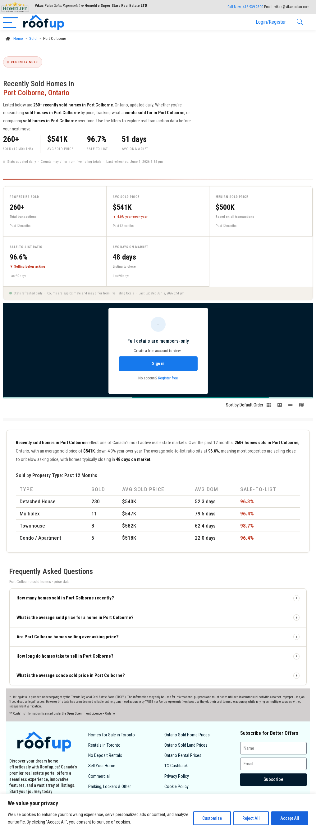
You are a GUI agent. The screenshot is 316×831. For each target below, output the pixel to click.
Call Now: (245, 7)
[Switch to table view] (279, 406)
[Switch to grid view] (268, 406)
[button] (158, 598)
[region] (158, 812)
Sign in (158, 363)
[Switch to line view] (290, 406)
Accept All (289, 818)
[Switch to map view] (301, 406)
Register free (168, 378)
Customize (212, 818)
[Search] (300, 22)
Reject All (251, 818)
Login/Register (271, 22)
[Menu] (10, 22)
